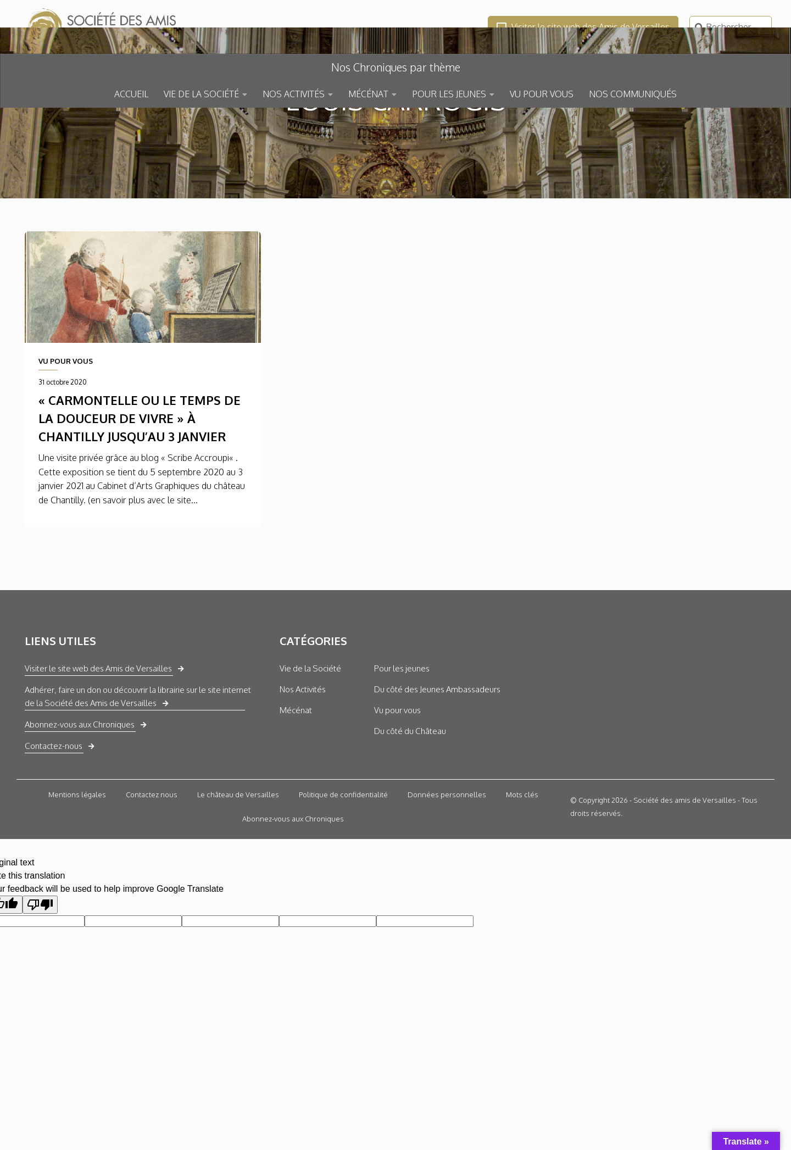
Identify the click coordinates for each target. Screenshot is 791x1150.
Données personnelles (447, 874)
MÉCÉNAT (368, 93)
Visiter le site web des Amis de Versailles (583, 26)
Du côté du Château (410, 811)
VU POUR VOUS (541, 93)
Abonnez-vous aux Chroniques (80, 804)
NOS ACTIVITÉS (294, 93)
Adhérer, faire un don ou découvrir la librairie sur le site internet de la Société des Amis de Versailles (138, 776)
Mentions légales (77, 874)
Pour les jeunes (402, 748)
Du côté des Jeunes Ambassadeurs (437, 769)
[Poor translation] (40, 985)
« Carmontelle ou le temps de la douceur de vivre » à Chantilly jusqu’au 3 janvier (139, 499)
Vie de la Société (310, 748)
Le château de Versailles (238, 874)
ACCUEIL (131, 93)
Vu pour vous (397, 790)
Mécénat (296, 790)
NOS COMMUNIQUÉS (633, 93)
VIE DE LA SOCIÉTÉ (201, 93)
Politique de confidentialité (343, 874)
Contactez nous (151, 874)
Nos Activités (303, 769)
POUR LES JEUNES (449, 93)
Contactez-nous (53, 826)
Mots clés (522, 874)
